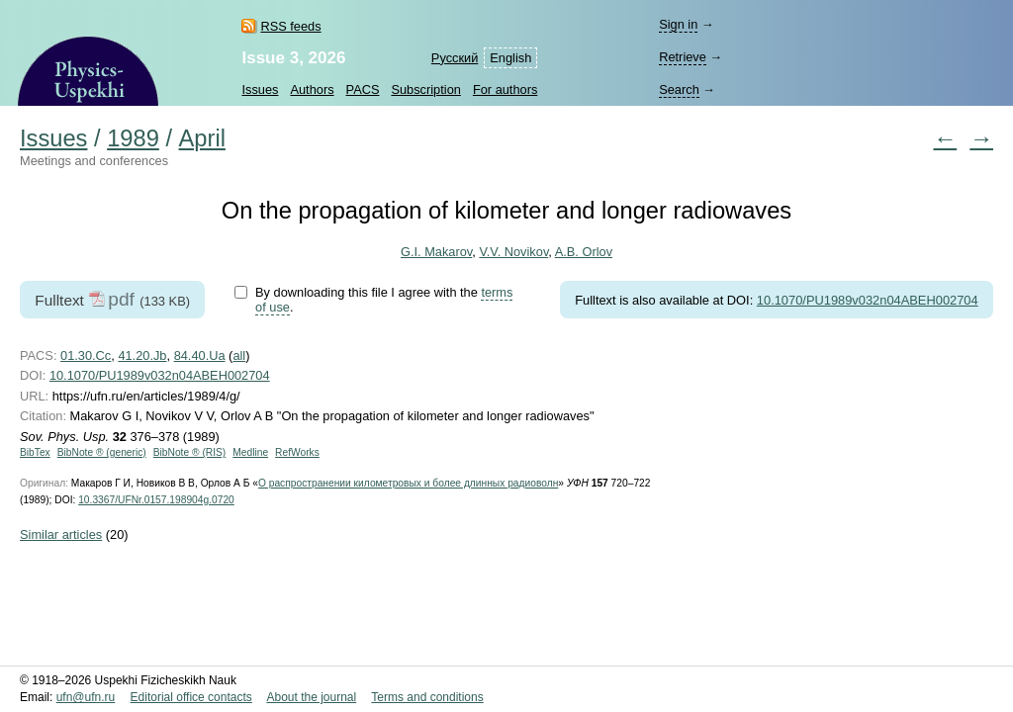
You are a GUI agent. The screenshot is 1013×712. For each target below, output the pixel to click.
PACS (363, 89)
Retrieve (682, 56)
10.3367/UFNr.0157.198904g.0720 (156, 499)
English (510, 57)
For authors (505, 89)
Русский (454, 57)
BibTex (35, 452)
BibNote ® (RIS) (190, 452)
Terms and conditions (427, 697)
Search (679, 89)
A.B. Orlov (583, 251)
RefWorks (297, 452)
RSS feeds (290, 26)
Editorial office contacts (191, 697)
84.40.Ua (200, 355)
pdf (121, 299)
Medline (250, 452)
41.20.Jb (142, 355)
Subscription (425, 89)
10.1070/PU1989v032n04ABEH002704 (867, 300)
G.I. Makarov (436, 251)
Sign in (678, 24)
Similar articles (61, 534)
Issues (259, 89)
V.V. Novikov (513, 251)
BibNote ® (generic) (101, 452)
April (202, 138)
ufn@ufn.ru (86, 697)
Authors (311, 89)
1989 (133, 138)
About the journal (311, 697)
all (238, 355)
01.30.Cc (85, 355)
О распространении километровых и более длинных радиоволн (408, 483)
